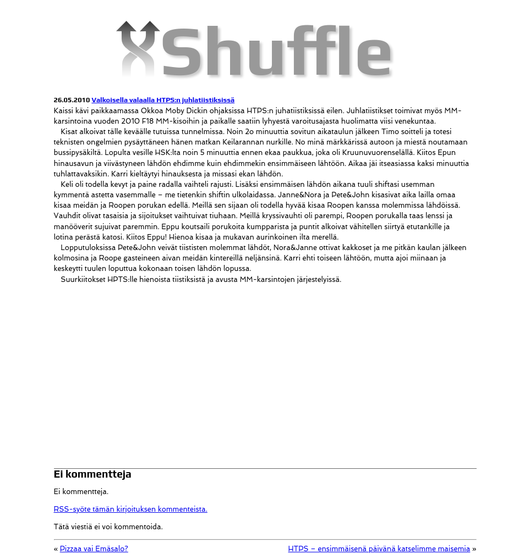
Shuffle (277, 49)
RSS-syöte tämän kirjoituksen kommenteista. (130, 509)
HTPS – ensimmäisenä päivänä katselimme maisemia (379, 549)
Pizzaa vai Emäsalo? (94, 549)
